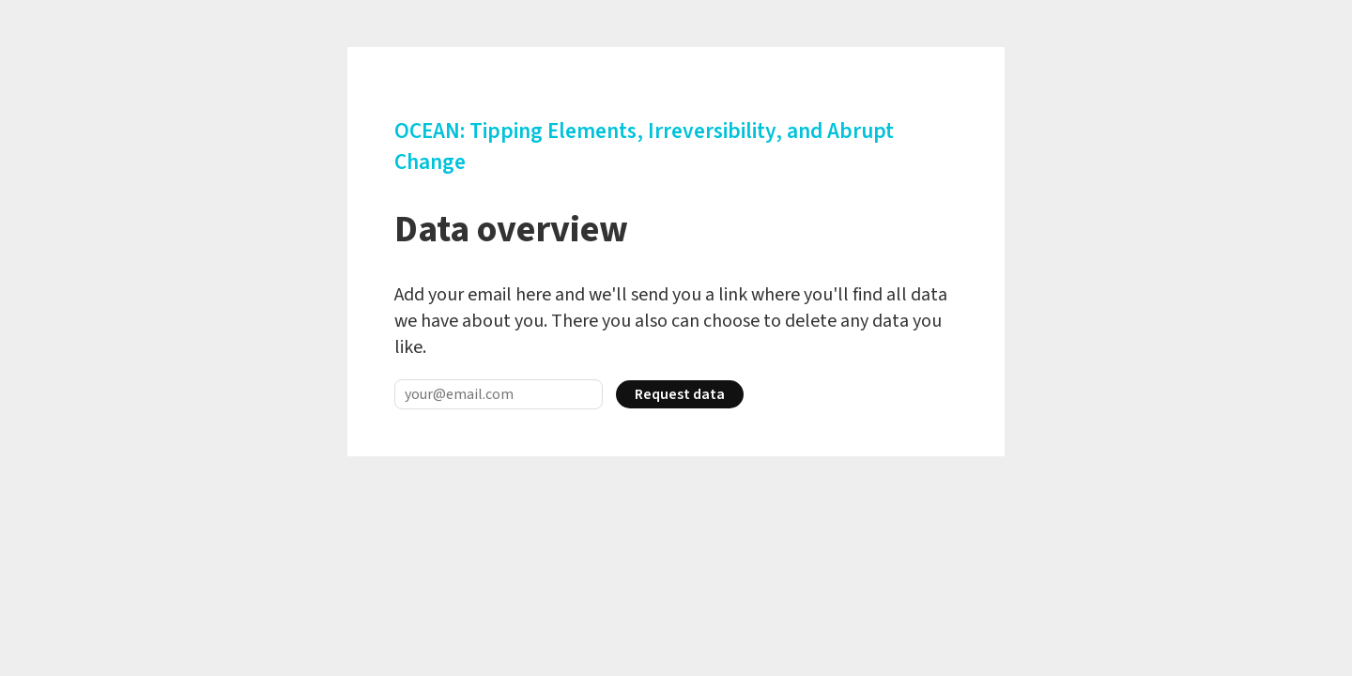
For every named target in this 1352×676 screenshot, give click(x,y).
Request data (680, 394)
